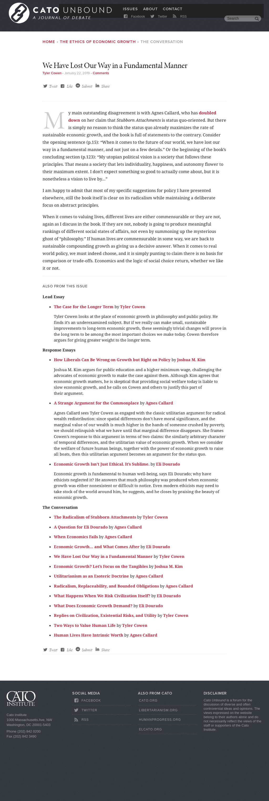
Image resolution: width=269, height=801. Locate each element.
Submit (87, 146)
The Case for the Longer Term (83, 367)
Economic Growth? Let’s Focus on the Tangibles (101, 626)
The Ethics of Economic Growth (98, 41)
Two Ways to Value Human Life (85, 685)
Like (70, 146)
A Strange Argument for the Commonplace (96, 463)
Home (49, 41)
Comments (101, 133)
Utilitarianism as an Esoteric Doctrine (91, 636)
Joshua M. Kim (191, 420)
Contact (173, 12)
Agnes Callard (159, 463)
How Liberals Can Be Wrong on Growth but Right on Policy (112, 420)
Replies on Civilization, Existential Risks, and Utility (105, 675)
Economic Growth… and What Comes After (96, 607)
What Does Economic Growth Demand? (93, 666)
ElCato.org (150, 790)
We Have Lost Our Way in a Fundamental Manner (103, 616)
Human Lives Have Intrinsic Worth (88, 695)
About (150, 12)
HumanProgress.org (160, 780)
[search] (238, 22)
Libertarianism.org (158, 770)
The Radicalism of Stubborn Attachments (95, 577)
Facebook (134, 21)
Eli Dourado (168, 524)
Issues (130, 12)
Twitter (158, 21)
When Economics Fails (76, 597)
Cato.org (148, 761)
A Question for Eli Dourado (81, 587)
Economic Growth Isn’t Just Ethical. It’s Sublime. (101, 524)
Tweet (53, 146)
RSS (179, 21)
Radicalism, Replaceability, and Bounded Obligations (106, 646)
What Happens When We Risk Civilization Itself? (102, 656)
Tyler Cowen (52, 133)
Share (105, 146)
